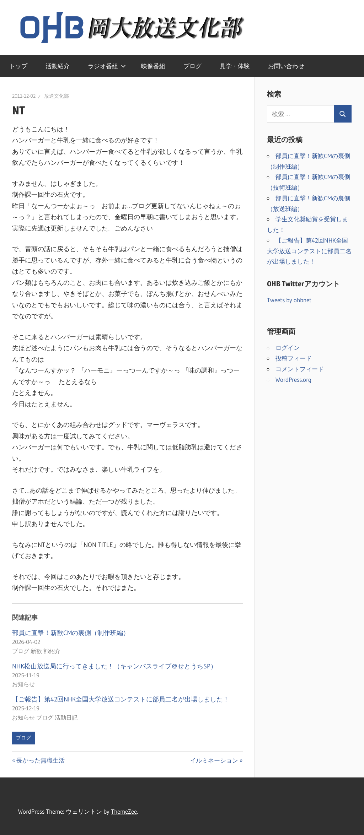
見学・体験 (235, 66)
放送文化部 (56, 96)
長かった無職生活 (40, 760)
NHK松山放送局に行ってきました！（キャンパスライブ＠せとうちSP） (114, 666)
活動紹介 (58, 66)
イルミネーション (214, 760)
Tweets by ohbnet (289, 300)
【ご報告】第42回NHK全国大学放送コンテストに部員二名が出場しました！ (120, 699)
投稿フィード (293, 358)
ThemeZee (124, 811)
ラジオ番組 (107, 66)
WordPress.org (293, 379)
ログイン (287, 347)
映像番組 (153, 66)
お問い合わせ (286, 66)
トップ (18, 66)
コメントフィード (299, 369)
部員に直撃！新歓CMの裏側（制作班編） (70, 633)
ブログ (192, 66)
